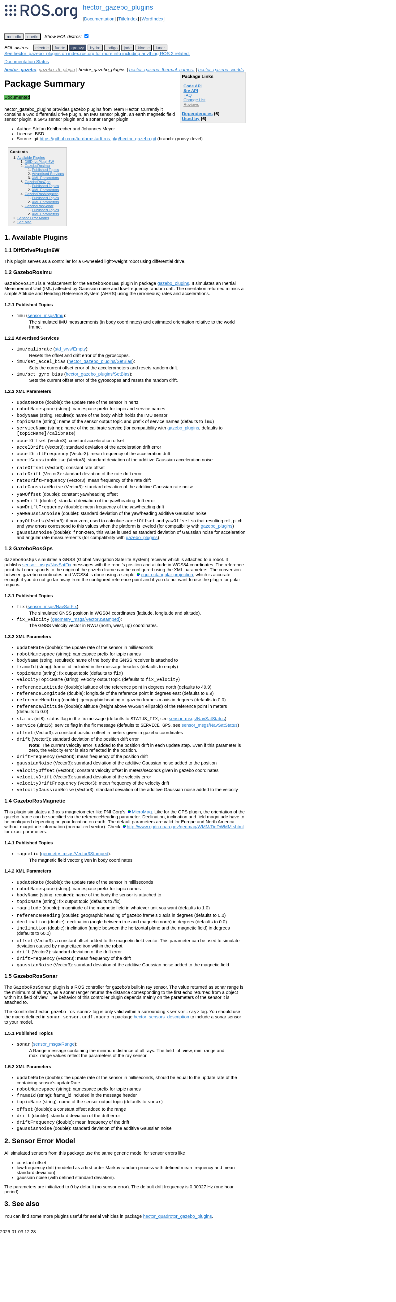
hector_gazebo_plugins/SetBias (100, 365)
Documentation (99, 18)
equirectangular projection (167, 598)
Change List (194, 100)
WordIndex (152, 18)
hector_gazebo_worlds (221, 69)
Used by (191, 118)
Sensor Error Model (33, 218)
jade (127, 48)
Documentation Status (26, 61)
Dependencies (197, 113)
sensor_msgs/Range (54, 1104)
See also (24, 222)
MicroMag (142, 856)
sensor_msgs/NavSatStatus (197, 754)
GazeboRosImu (37, 165)
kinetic (144, 48)
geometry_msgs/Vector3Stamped (85, 645)
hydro (95, 48)
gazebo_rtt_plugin (57, 69)
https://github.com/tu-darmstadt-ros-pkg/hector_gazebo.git (98, 138)
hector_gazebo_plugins (118, 7)
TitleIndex (128, 18)
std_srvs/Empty (70, 351)
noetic (32, 36)
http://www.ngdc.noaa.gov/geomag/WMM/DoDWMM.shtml (185, 871)
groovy (77, 48)
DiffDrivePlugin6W (39, 161)
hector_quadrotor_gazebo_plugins (177, 1284)
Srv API (190, 90)
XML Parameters (45, 178)
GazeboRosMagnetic (41, 194)
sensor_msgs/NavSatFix (46, 588)
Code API (192, 86)
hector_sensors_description (161, 1076)
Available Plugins (31, 157)
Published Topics (45, 170)
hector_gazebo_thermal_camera (162, 69)
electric (42, 48)
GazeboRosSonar (38, 206)
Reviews (191, 104)
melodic (14, 36)
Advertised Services (48, 174)
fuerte (60, 48)
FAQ (187, 95)
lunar (160, 48)
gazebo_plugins (173, 284)
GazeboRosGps (37, 182)
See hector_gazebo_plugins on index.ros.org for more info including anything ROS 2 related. (97, 53)
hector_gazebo (20, 69)
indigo (112, 48)
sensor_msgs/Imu (45, 317)
